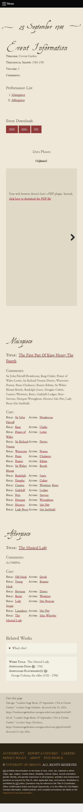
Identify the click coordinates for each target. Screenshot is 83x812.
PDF (20, 161)
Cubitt (43, 489)
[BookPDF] (41, 245)
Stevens (44, 503)
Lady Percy (21, 518)
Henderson (46, 426)
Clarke (43, 435)
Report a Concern (43, 762)
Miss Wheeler (48, 624)
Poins (18, 464)
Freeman (20, 600)
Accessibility (13, 762)
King (18, 435)
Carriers (19, 494)
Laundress (21, 619)
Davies (44, 450)
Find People (53, 766)
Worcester (21, 460)
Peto (17, 503)
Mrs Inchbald (47, 518)
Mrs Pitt (44, 513)
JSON (12, 129)
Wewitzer (45, 494)
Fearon (44, 460)
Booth (43, 474)
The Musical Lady (33, 557)
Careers (68, 762)
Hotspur (20, 508)
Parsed (40, 169)
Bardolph (20, 484)
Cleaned (61, 161)
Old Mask (21, 585)
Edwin (43, 469)
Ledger (44, 498)
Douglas (20, 489)
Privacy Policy (14, 766)
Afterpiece (18, 100)
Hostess (20, 513)
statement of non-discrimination (17, 801)
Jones (43, 484)
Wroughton (46, 508)
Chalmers (45, 464)
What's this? (19, 656)
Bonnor (44, 590)
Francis (19, 469)
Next (71, 246)
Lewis (43, 440)
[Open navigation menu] (4, 3)
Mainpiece (18, 95)
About (35, 766)
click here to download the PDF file (30, 207)
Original (40, 161)
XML (24, 129)
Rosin (18, 604)
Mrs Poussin (47, 609)
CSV (36, 129)
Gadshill (20, 498)
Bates (55, 494)
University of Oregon (23, 773)
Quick (43, 585)
